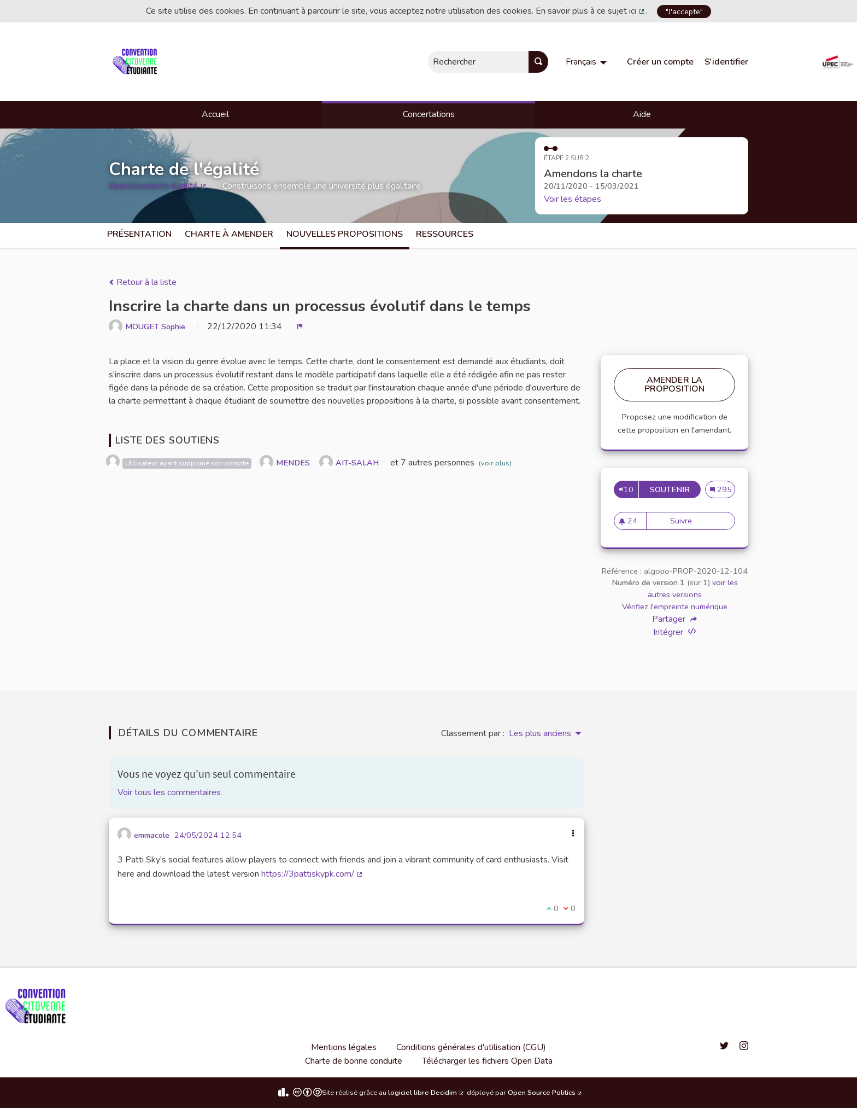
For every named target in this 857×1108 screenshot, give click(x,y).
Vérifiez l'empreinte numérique (674, 606)
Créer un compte (660, 62)
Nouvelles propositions (344, 234)
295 (723, 489)
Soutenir (675, 489)
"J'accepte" (684, 11)
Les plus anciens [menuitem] (540, 733)
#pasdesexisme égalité (158, 186)
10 (626, 489)
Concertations (429, 114)
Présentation (139, 234)
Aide (642, 114)
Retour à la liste (143, 282)
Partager (674, 619)
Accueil (215, 114)
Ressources (444, 234)
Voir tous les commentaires (169, 792)
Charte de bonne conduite (353, 1061)
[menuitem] (587, 61)
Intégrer (674, 632)
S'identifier (726, 62)
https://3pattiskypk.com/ (312, 874)
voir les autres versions (693, 588)
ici (637, 11)
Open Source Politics (545, 1093)
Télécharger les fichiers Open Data (487, 1061)
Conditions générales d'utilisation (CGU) (471, 1047)
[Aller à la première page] (137, 62)
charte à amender (229, 234)
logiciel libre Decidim (426, 1093)
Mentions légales (344, 1047)
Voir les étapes (572, 199)
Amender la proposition (674, 384)
